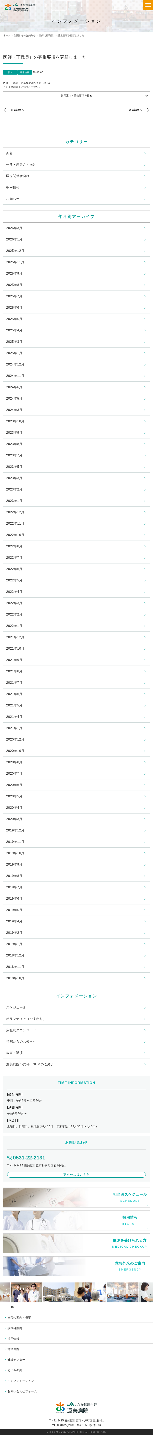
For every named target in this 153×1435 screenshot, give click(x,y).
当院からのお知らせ (24, 35)
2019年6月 (14, 898)
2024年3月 (14, 410)
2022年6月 (14, 569)
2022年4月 (14, 591)
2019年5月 (14, 910)
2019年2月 (14, 932)
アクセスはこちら (76, 1174)
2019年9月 (14, 864)
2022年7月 (14, 557)
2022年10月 (15, 535)
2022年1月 (14, 625)
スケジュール (16, 1007)
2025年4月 (14, 330)
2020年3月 (14, 819)
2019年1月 (14, 944)
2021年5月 (14, 705)
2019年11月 (15, 841)
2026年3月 (14, 228)
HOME (12, 1307)
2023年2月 (14, 489)
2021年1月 (14, 728)
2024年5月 (14, 398)
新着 (9, 153)
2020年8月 (14, 762)
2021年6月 (14, 694)
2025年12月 (15, 250)
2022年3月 (14, 603)
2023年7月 (14, 455)
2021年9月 (14, 660)
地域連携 (13, 1349)
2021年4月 (14, 716)
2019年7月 (14, 887)
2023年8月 (14, 444)
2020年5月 (14, 796)
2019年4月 (14, 921)
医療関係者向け (18, 176)
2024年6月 (14, 387)
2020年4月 (14, 807)
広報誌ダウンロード (21, 1030)
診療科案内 (15, 1328)
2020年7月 (14, 773)
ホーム (6, 35)
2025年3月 (14, 341)
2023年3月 (14, 478)
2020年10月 (15, 750)
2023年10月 (15, 421)
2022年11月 (15, 523)
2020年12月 (15, 739)
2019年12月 (15, 830)
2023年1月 (14, 500)
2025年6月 (14, 307)
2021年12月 (15, 637)
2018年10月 (15, 978)
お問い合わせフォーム (22, 1391)
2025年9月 (14, 273)
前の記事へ (17, 109)
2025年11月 (15, 262)
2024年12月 (15, 364)
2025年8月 (14, 285)
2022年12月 (15, 512)
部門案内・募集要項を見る (76, 95)
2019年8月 (14, 876)
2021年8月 (14, 671)
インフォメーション (21, 1380)
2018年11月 (15, 966)
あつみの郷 (15, 1370)
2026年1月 (14, 239)
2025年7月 (14, 296)
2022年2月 (14, 614)
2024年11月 (15, 375)
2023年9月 (14, 432)
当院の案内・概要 (19, 1317)
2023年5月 (14, 466)
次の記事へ (135, 109)
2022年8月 (14, 546)
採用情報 (13, 187)
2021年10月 (15, 648)
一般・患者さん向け (21, 164)
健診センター (16, 1359)
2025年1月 (14, 353)
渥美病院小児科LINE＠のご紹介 (30, 1064)
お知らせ (13, 198)
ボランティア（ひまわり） (26, 1018)
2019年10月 (15, 853)
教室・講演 (14, 1053)
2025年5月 (14, 319)
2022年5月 (14, 580)
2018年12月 (15, 955)
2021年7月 (14, 682)
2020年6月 (14, 785)
